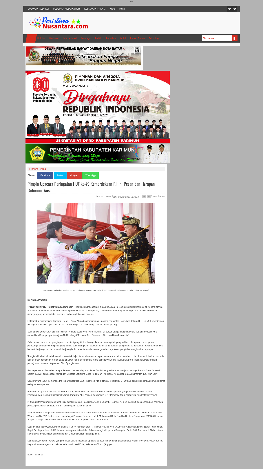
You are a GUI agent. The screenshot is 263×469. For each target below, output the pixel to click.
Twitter (229, 9)
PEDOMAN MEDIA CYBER (66, 9)
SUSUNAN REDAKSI (38, 9)
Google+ (74, 175)
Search (235, 38)
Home (31, 38)
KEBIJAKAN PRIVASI (95, 9)
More (112, 9)
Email (161, 196)
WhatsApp (90, 175)
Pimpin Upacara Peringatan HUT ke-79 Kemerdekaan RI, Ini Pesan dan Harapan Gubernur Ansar (91, 187)
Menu (122, 9)
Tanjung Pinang (38, 169)
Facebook (234, 9)
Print (154, 196)
